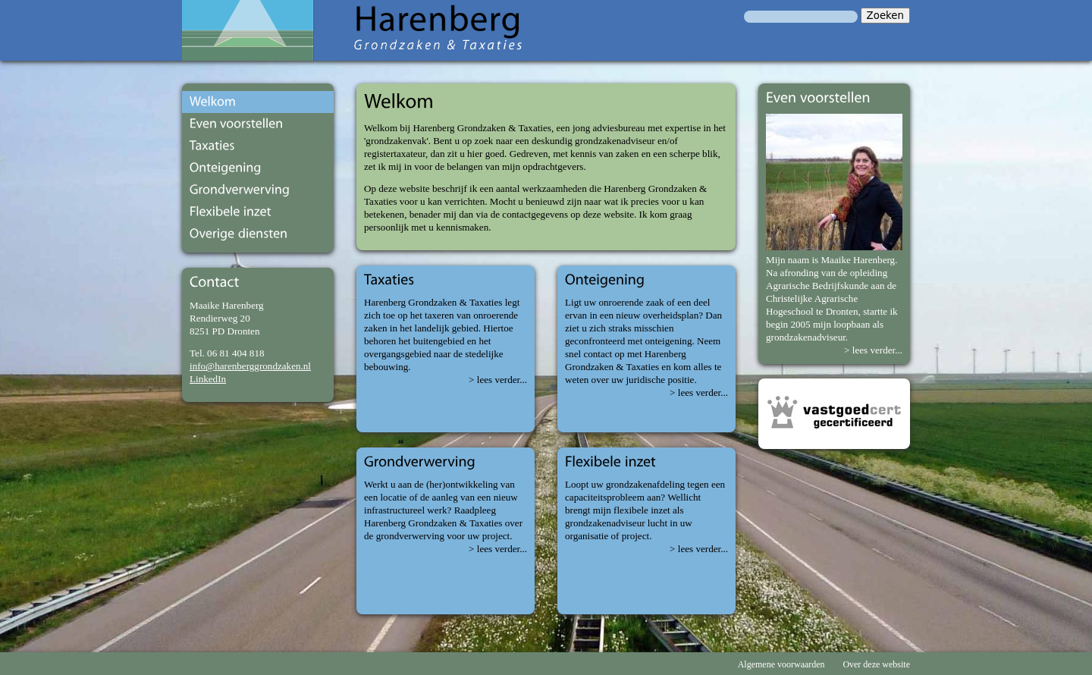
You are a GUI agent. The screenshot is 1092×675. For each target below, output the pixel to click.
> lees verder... (498, 379)
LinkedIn (208, 379)
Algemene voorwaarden (781, 664)
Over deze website (876, 664)
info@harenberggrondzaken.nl (250, 366)
